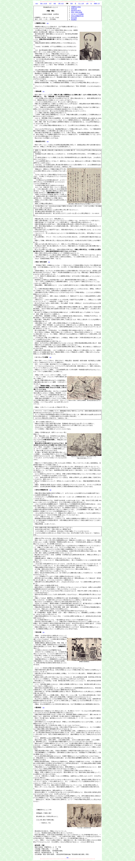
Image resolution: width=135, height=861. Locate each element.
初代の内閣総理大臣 (77, 16)
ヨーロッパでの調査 (77, 14)
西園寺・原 (97, 3)
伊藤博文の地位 (76, 7)
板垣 (55, 3)
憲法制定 (74, 19)
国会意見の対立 (76, 10)
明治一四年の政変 (76, 12)
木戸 (50, 3)
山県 (87, 3)
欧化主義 (74, 18)
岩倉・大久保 (43, 3)
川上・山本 (81, 3)
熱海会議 (74, 8)
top (47, 23)
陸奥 (71, 3)
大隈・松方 (61, 3)
